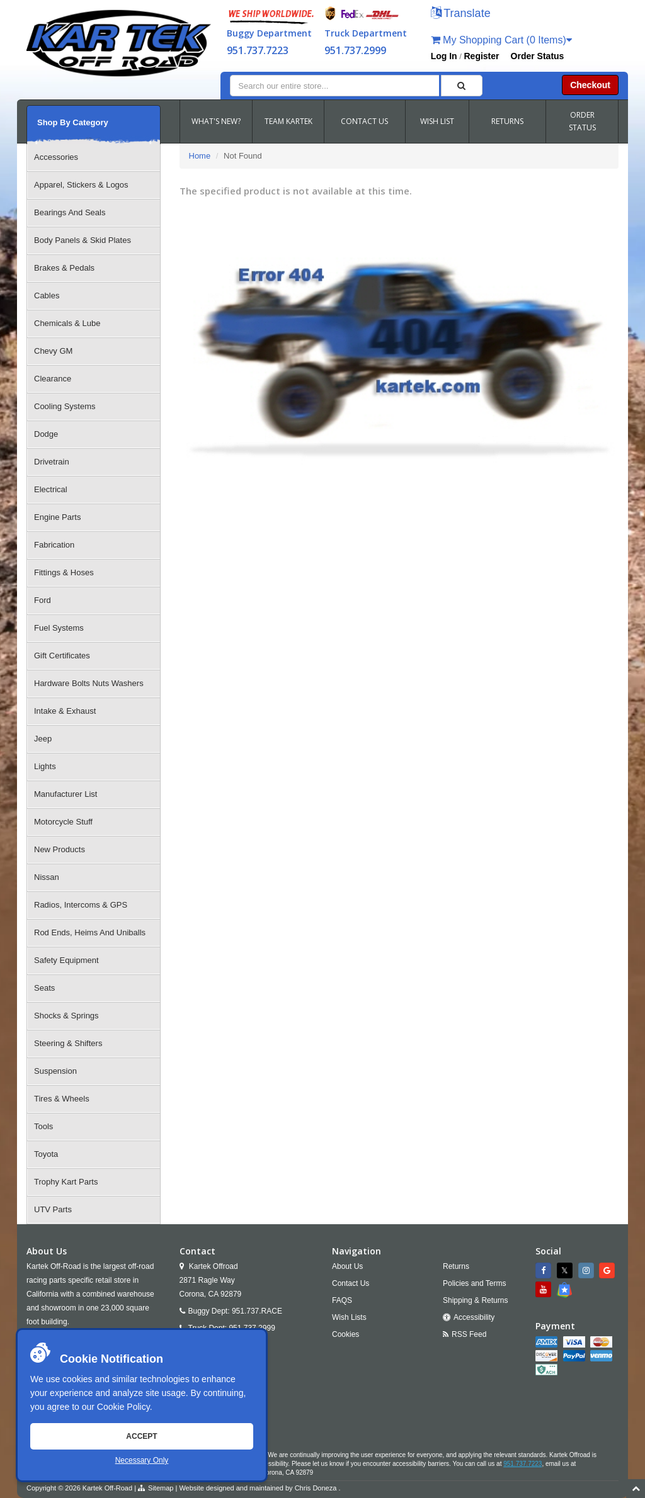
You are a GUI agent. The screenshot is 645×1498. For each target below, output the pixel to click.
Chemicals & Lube (67, 323)
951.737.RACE (257, 1311)
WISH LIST (437, 121)
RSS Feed (469, 1334)
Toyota (46, 1154)
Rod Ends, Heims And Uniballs (90, 932)
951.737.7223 (257, 50)
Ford (42, 600)
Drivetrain (51, 461)
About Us (347, 1266)
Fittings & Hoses (64, 572)
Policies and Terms (474, 1283)
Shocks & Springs (66, 1015)
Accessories (56, 157)
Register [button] (481, 56)
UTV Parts (53, 1209)
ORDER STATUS (582, 121)
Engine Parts (57, 517)
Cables (46, 295)
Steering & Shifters (68, 1043)
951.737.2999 (355, 50)
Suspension (55, 1071)
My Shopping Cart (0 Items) (501, 40)
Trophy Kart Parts (66, 1181)
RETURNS (507, 121)
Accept (141, 1436)
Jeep (43, 738)
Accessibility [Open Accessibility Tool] (474, 1317)
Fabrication (54, 544)
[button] (461, 14)
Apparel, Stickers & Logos (81, 184)
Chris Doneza (316, 1488)
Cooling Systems (65, 406)
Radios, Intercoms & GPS (80, 905)
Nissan (46, 877)
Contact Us (350, 1283)
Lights (45, 766)
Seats (44, 988)
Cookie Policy (123, 1407)
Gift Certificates (62, 655)
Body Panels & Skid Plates (82, 240)
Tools (43, 1126)
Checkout (590, 85)
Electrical (50, 489)
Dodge (46, 434)
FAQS (342, 1300)
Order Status (537, 56)
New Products (59, 849)
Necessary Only (142, 1460)
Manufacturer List (65, 794)
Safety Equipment (66, 960)
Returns (456, 1266)
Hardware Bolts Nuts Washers (89, 683)
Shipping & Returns (475, 1300)
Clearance (52, 378)
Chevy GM (53, 351)
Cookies (345, 1334)
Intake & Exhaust (65, 711)
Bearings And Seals (69, 212)
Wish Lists (349, 1317)
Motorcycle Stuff (63, 821)
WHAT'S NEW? (216, 121)
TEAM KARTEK (288, 121)
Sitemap (160, 1488)
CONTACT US (364, 121)
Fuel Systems (59, 628)
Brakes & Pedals (64, 268)
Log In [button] (444, 56)
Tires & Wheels (61, 1098)
